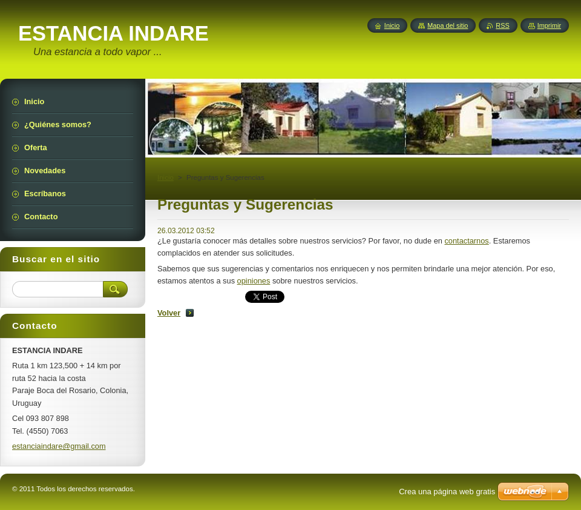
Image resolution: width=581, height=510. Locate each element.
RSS (502, 25)
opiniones (254, 280)
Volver (168, 312)
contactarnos (466, 240)
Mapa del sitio (447, 25)
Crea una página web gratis (447, 491)
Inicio (165, 177)
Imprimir (549, 25)
